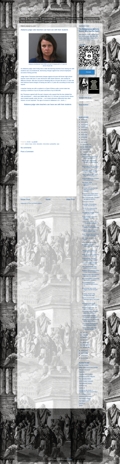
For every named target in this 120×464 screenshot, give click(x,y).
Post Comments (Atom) (35, 203)
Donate (88, 72)
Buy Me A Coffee (33, 19)
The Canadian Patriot (85, 379)
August (84, 154)
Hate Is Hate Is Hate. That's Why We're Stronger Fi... (90, 175)
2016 (82, 350)
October (84, 149)
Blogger (70, 459)
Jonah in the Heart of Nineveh (39, 9)
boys (30, 144)
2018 (82, 139)
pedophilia (53, 144)
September (85, 152)
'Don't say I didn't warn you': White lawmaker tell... (90, 157)
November (85, 147)
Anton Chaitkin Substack (86, 381)
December (85, 144)
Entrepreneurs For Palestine (87, 376)
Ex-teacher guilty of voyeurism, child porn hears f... (90, 246)
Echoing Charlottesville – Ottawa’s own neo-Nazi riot (90, 226)
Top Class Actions (84, 401)
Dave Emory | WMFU (75, 19)
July (83, 332)
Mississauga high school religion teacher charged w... (89, 289)
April (83, 340)
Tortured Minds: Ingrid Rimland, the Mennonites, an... (90, 284)
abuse (27, 144)
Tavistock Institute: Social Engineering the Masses (89, 171)
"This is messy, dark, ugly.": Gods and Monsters (90, 328)
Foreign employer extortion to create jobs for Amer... (90, 320)
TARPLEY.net (83, 385)
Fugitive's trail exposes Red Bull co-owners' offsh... (90, 230)
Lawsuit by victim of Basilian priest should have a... (90, 312)
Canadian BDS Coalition (86, 374)
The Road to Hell (50, 22)
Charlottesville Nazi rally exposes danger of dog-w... (90, 259)
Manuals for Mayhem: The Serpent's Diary (89, 308)
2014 (82, 355)
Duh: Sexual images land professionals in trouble (89, 267)
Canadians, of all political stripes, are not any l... (89, 204)
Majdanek (82, 372)
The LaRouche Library (85, 383)
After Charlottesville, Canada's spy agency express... (90, 198)
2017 (82, 142)
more (62, 100)
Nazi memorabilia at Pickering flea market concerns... (90, 279)
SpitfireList (82, 388)
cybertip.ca (82, 403)
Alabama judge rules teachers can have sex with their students (47, 104)
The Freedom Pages (85, 398)
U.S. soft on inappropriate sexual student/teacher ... (90, 263)
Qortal (80, 405)
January (84, 347)
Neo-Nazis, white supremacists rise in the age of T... (89, 184)
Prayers (39, 22)
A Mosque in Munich (88, 201)
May (83, 337)
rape (58, 144)
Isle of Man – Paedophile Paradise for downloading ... (90, 162)
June (84, 335)
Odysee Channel (47, 19)
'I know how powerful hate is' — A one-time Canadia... (90, 222)
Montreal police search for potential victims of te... (89, 251)
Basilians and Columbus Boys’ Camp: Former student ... (90, 271)
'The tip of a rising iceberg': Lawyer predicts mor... (89, 208)
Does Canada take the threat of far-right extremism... (90, 234)
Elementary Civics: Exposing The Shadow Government (90, 166)
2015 (82, 353)
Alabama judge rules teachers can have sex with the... (90, 275)
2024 (82, 124)
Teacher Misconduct (27, 22)
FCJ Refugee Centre (85, 394)
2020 (82, 134)
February (85, 345)
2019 (82, 137)
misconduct (46, 144)
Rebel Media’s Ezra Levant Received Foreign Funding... (90, 218)
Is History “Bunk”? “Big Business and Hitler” (88, 294)
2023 (82, 127)
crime (34, 144)
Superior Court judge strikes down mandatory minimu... (90, 194)
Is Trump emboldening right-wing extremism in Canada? (90, 189)
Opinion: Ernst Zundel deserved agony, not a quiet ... (90, 299)
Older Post (70, 199)
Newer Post (25, 199)
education (39, 144)
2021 (82, 132)
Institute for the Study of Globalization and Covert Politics (88, 391)
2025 (82, 122)
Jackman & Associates (85, 396)
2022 (82, 129)
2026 (82, 119)
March (84, 342)
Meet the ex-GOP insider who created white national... (90, 255)
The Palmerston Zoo (91, 19)
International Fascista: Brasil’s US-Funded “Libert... (90, 213)
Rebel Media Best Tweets (89, 242)
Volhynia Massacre (84, 369)
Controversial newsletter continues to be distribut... (90, 316)
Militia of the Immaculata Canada (88, 367)
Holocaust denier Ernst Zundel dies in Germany (89, 304)
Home (23, 19)
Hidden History (60, 19)
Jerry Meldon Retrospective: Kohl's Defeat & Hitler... (90, 324)
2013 (82, 358)
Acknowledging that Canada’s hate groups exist (90, 179)
